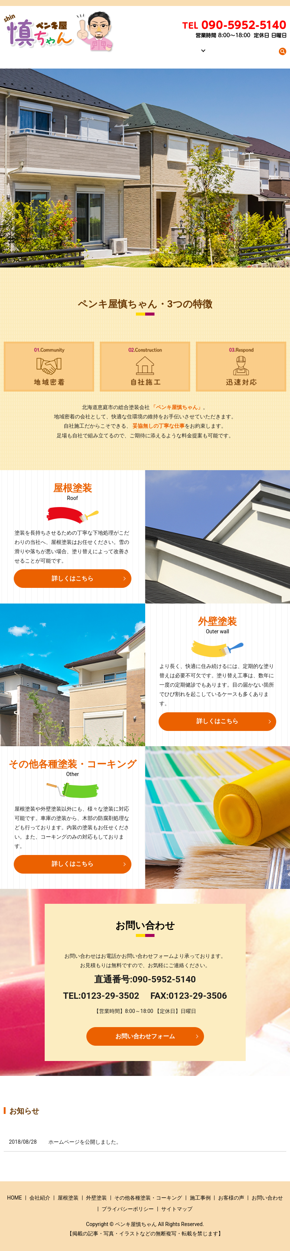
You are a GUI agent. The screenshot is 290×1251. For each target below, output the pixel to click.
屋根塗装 (68, 1198)
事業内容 (200, 55)
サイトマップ (176, 1209)
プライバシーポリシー (128, 1209)
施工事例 (229, 55)
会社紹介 (174, 55)
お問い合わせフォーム (145, 1036)
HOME (151, 55)
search (282, 55)
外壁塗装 (96, 1198)
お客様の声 (231, 1198)
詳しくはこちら (72, 578)
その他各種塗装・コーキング (148, 1198)
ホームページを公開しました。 (84, 1142)
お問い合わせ (260, 55)
